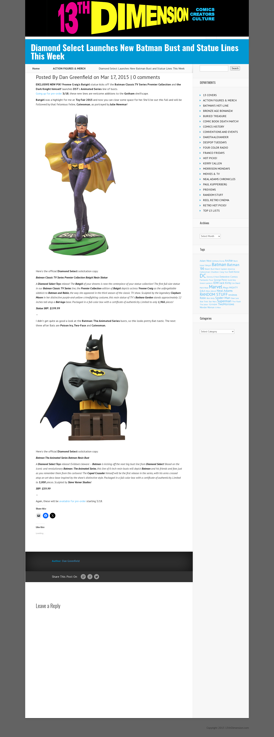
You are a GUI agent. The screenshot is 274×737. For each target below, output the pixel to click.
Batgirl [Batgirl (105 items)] (208, 265)
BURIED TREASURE (214, 116)
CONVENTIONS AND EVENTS (220, 132)
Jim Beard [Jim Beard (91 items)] (236, 283)
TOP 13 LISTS (211, 210)
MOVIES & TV (211, 174)
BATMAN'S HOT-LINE (216, 105)
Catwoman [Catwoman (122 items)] (205, 272)
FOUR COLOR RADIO (215, 147)
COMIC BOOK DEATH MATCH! (221, 121)
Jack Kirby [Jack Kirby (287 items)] (225, 283)
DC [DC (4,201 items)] (203, 275)
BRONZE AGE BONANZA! (218, 111)
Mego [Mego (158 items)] (226, 287)
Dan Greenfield (75, 77)
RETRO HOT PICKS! (214, 205)
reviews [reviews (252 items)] (232, 294)
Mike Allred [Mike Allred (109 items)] (211, 291)
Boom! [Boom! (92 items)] (207, 269)
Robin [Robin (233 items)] (203, 298)
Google (83, 577)
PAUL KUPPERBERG (215, 184)
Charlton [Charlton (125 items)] (215, 272)
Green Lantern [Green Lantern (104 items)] (206, 283)
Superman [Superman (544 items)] (224, 301)
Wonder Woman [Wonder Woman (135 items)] (207, 307)
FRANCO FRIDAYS (214, 153)
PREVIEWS (209, 189)
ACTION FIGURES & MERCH (69, 68)
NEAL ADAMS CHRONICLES (219, 179)
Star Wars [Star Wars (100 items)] (213, 301)
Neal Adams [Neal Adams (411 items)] (225, 291)
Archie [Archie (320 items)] (229, 261)
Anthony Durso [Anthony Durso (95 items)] (218, 261)
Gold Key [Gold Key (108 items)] (232, 280)
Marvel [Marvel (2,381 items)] (215, 287)
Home (36, 68)
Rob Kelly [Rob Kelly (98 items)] (211, 298)
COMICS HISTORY (213, 126)
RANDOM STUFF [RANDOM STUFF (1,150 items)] (214, 294)
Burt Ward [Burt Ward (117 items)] (215, 269)
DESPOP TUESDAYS (215, 142)
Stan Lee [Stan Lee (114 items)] (235, 298)
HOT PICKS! (210, 158)
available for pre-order (72, 501)
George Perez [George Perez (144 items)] (220, 279)
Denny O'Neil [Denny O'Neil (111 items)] (213, 276)
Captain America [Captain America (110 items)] (228, 269)
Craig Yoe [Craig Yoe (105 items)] (223, 272)
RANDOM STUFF (213, 195)
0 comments (146, 77)
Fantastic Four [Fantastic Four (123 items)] (206, 280)
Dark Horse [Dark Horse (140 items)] (234, 271)
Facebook (90, 577)
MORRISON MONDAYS (216, 168)
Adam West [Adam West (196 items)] (205, 260)
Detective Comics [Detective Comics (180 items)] (229, 276)
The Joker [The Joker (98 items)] (204, 304)
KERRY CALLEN (212, 163)
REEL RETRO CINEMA (216, 200)
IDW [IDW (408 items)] (216, 283)
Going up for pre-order (49, 93)
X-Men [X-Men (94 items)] (218, 307)
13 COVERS (210, 95)
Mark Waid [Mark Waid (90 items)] (204, 288)
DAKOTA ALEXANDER (216, 137)
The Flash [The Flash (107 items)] (236, 301)
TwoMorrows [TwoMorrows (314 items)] (226, 304)
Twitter (96, 577)
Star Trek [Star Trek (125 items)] (204, 301)
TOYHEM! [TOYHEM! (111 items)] (213, 304)
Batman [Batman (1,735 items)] (219, 264)
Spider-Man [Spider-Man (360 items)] (222, 298)
